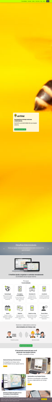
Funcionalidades (24, 1)
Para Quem (29, 1)
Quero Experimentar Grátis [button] (20, 129)
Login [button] (48, 1)
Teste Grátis (37, 1)
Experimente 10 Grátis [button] (26, 345)
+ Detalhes (4, 366)
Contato (44, 1)
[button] (4, 248)
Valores (33, 1)
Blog (41, 1)
